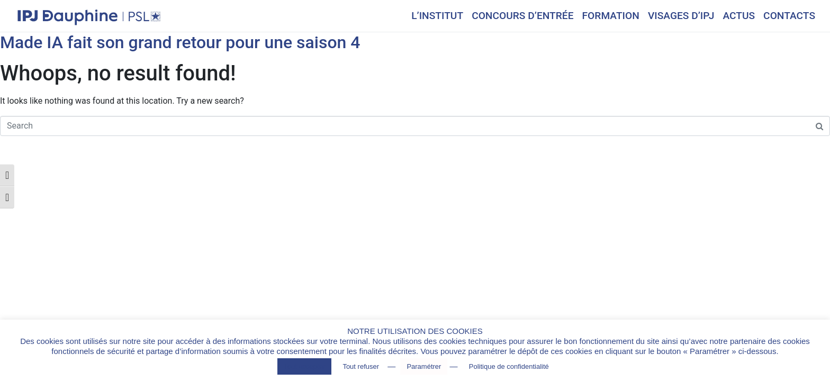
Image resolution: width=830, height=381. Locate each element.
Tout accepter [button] (304, 366)
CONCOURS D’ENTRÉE (522, 16)
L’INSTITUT (437, 16)
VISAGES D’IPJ (681, 16)
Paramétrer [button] (424, 366)
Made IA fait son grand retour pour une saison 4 (180, 42)
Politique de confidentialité (509, 366)
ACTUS (739, 16)
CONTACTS (789, 16)
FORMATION (610, 16)
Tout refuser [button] (360, 366)
